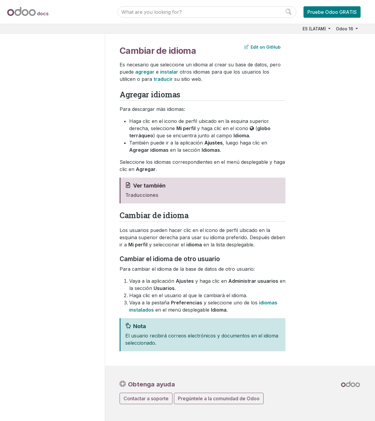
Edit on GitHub (262, 47)
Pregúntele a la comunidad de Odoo (219, 398)
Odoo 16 (345, 28)
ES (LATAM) (315, 28)
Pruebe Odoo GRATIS (332, 12)
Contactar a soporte (146, 398)
